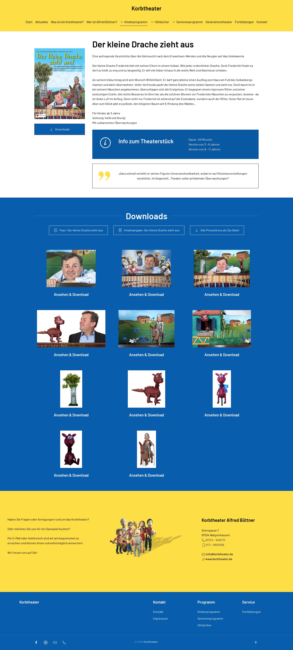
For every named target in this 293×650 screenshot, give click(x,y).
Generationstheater (219, 22)
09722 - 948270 (213, 540)
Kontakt (262, 22)
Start (29, 22)
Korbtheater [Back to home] (146, 8)
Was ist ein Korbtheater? (67, 22)
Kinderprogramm (133, 22)
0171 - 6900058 (213, 544)
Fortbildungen (244, 22)
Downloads (60, 129)
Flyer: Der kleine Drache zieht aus (78, 230)
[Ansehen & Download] (71, 273)
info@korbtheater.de (219, 554)
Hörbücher (205, 625)
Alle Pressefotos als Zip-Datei (217, 230)
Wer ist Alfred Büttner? (102, 22)
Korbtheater (29, 602)
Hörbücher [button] (159, 22)
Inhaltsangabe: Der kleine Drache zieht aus (149, 230)
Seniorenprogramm (187, 22)
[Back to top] (256, 642)
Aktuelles (41, 22)
